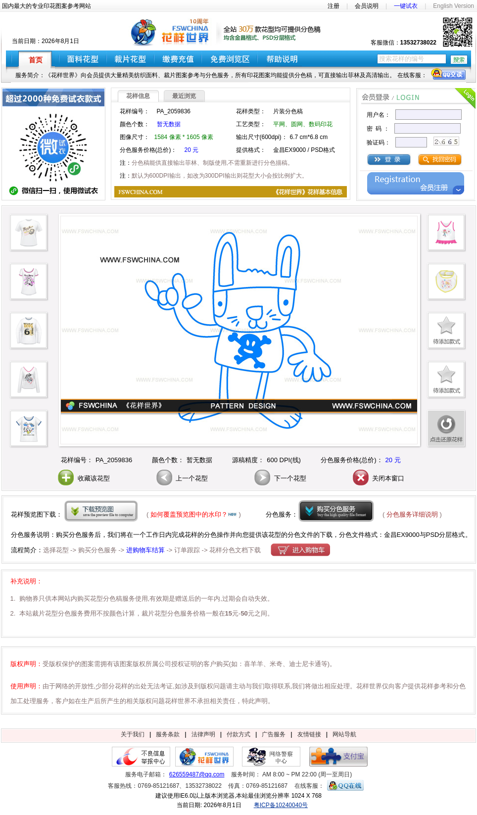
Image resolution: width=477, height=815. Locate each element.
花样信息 (138, 96)
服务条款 (168, 734)
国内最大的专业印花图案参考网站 (46, 5)
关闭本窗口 (378, 478)
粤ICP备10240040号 (281, 805)
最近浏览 (184, 96)
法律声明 (203, 734)
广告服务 (274, 734)
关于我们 (132, 734)
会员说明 (367, 5)
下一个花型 (279, 478)
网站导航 (344, 734)
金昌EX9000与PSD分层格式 (424, 534)
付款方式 (238, 734)
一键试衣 (406, 5)
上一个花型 (181, 478)
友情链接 (309, 734)
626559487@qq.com (197, 774)
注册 (333, 5)
